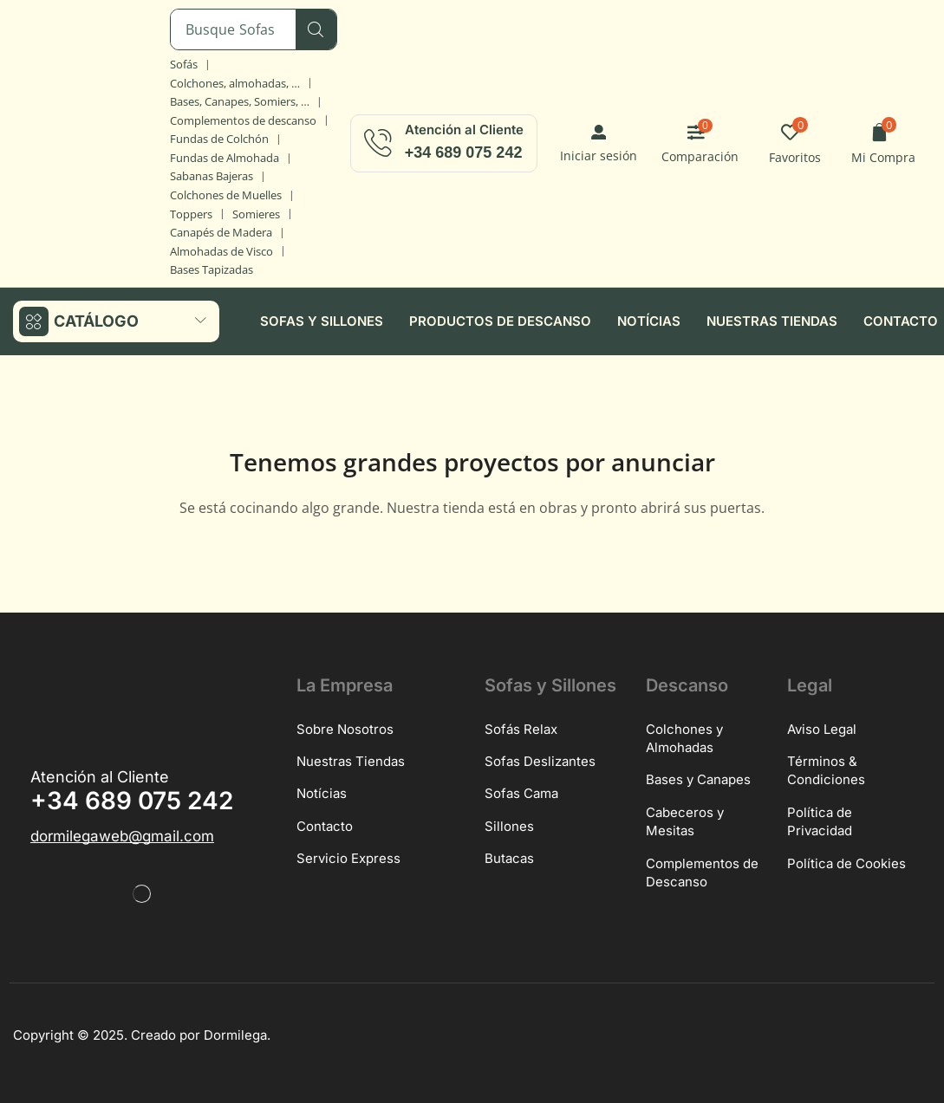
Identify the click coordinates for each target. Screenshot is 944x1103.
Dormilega (235, 1034)
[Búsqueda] (316, 29)
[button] (599, 144)
